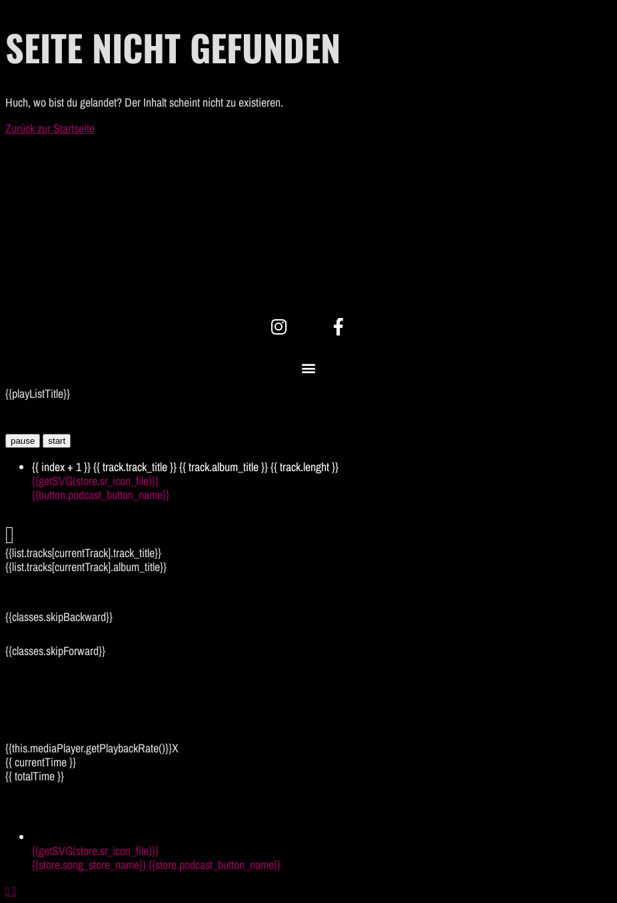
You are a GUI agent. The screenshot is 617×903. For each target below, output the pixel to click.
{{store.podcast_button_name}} (215, 864)
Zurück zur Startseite (50, 128)
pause (23, 441)
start (56, 441)
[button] (309, 368)
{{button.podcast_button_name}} (100, 494)
